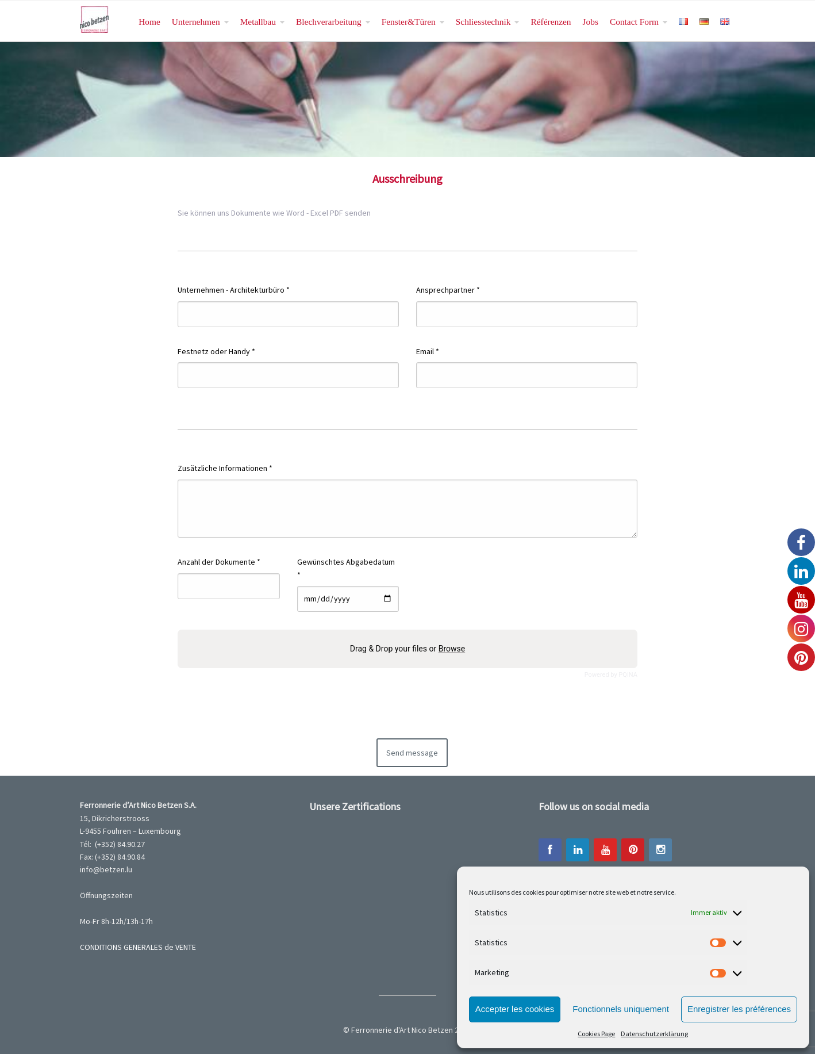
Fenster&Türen (409, 21)
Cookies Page (596, 1033)
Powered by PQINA (611, 674)
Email (427, 351)
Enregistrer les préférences (739, 1009)
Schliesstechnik (483, 21)
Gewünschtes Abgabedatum (346, 568)
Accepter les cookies (515, 1009)
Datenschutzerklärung (654, 1033)
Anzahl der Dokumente (219, 562)
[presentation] (424, 707)
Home (149, 21)
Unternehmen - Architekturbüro (234, 290)
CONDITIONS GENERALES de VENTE (138, 947)
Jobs (590, 21)
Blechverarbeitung (329, 21)
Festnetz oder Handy (216, 351)
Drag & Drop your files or (407, 648)
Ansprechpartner (448, 290)
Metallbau (258, 21)
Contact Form (634, 21)
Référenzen (550, 21)
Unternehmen (196, 21)
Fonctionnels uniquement (620, 1009)
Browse (452, 648)
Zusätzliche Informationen (225, 468)
